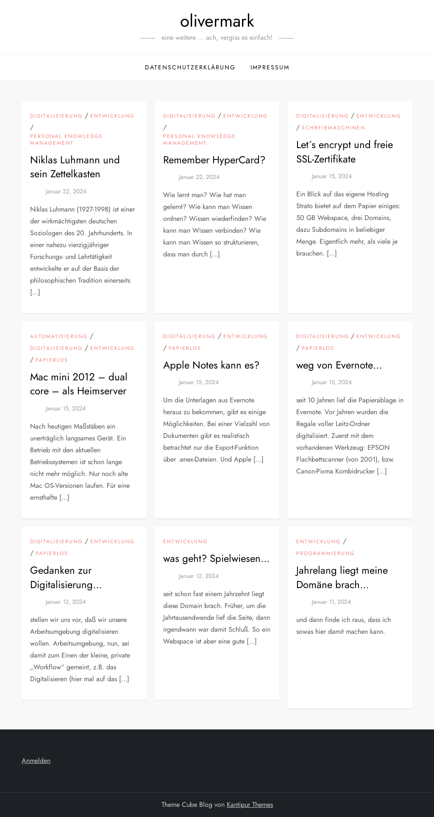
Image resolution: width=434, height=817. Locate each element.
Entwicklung (112, 116)
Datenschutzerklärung (190, 67)
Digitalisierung (56, 116)
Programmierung (325, 553)
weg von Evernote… (339, 365)
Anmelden (36, 760)
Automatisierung (59, 336)
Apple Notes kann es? (211, 365)
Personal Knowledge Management (66, 139)
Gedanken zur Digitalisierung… (66, 577)
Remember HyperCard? (214, 159)
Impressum (269, 67)
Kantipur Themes (250, 804)
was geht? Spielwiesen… (216, 558)
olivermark (217, 20)
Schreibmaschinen (333, 128)
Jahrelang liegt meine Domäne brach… (342, 577)
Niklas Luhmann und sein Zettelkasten (75, 167)
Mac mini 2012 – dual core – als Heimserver (79, 384)
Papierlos (52, 360)
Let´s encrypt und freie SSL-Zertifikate (344, 151)
